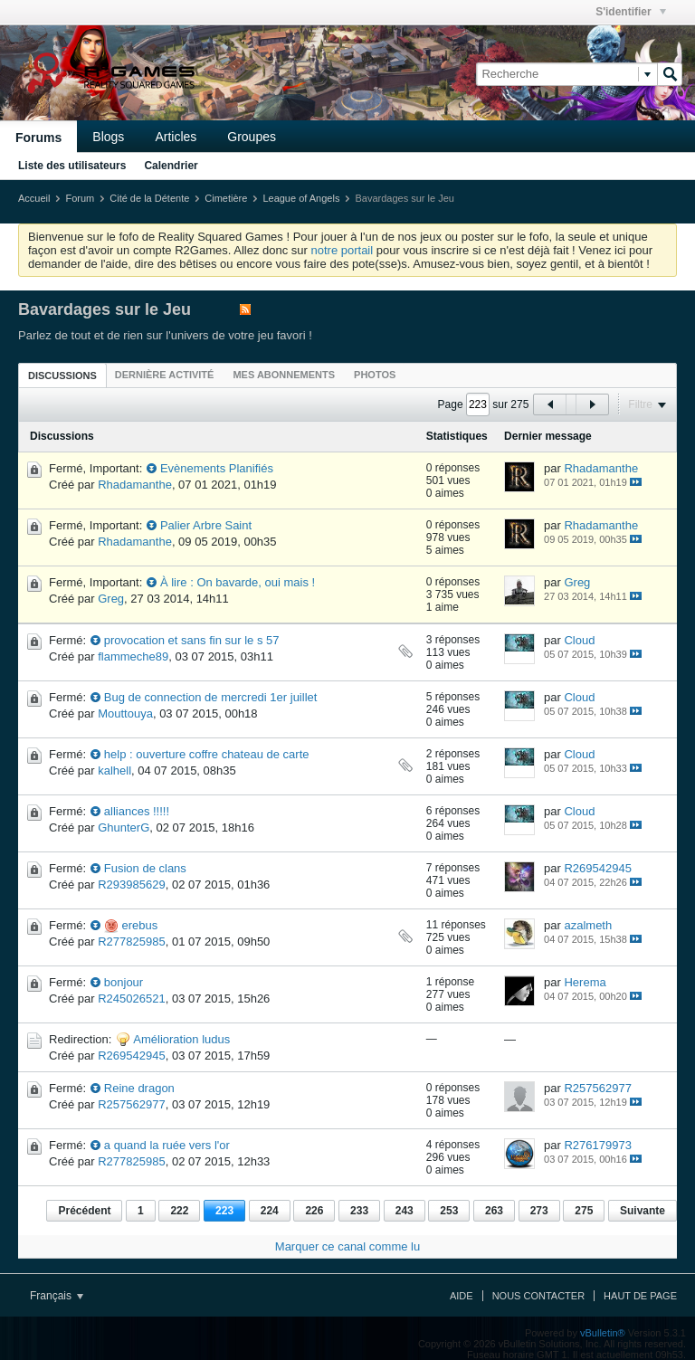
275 (584, 1210)
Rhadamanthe (135, 484)
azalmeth (588, 925)
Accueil (34, 198)
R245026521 (131, 998)
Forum (79, 198)
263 (494, 1210)
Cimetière (226, 198)
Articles (175, 136)
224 (270, 1210)
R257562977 (131, 1104)
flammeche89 (133, 656)
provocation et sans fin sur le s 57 (192, 640)
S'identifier (630, 11)
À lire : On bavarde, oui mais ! (237, 582)
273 (539, 1210)
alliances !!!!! (136, 811)
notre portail (341, 250)
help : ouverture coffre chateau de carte (206, 754)
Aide (461, 1295)
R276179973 (597, 1145)
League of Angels (300, 198)
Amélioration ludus (181, 1039)
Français (56, 1295)
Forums (38, 137)
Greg (111, 598)
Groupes (251, 136)
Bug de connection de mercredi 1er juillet (211, 697)
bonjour (123, 982)
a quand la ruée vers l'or (167, 1145)
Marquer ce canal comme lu (347, 1246)
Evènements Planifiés (216, 468)
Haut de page (640, 1295)
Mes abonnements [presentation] (284, 374)
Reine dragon (139, 1088)
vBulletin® (602, 1332)
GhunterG (123, 827)
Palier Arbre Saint (206, 525)
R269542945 (597, 868)
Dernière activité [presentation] (164, 374)
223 (224, 1210)
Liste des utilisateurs (72, 165)
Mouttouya (125, 713)
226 (314, 1210)
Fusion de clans (145, 868)
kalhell (114, 770)
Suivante (642, 1210)
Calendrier (170, 165)
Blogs (108, 136)
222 (179, 1210)
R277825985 (131, 941)
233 (359, 1210)
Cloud (579, 640)
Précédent (84, 1210)
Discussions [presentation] (62, 375)
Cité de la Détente (149, 198)
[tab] (62, 375)
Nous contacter (538, 1295)
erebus (139, 925)
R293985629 (131, 884)
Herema (584, 982)
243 (404, 1210)
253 (449, 1210)
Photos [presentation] (374, 374)
